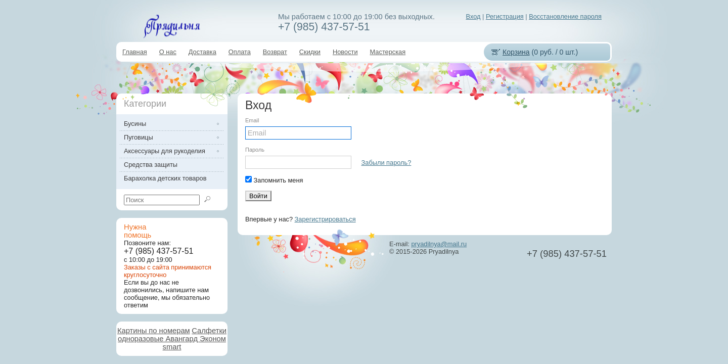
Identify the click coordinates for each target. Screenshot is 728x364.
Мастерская (388, 52)
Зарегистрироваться (325, 219)
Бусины (135, 123)
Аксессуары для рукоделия (164, 151)
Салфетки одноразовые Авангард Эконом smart (172, 339)
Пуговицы (138, 137)
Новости (345, 52)
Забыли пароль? (386, 162)
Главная (134, 52)
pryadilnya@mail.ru (439, 244)
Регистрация (505, 16)
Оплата (240, 52)
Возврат (275, 52)
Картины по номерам (153, 331)
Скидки (310, 52)
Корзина (516, 52)
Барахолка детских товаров (165, 178)
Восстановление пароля (565, 16)
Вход (473, 16)
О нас (167, 52)
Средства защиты (150, 164)
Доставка (202, 52)
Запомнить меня (274, 180)
